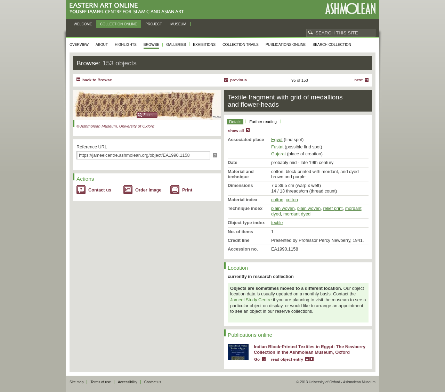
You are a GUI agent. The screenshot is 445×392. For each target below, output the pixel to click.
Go (257, 359)
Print (187, 190)
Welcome (83, 24)
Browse (152, 45)
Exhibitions (204, 45)
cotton (277, 199)
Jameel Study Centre (251, 299)
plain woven (283, 208)
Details (235, 122)
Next (358, 80)
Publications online (286, 45)
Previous (238, 80)
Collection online (118, 24)
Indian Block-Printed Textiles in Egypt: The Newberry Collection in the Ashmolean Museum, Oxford (309, 349)
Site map (76, 382)
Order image (148, 190)
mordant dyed (296, 214)
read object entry (287, 359)
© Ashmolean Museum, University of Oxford (115, 126)
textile (277, 222)
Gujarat (278, 153)
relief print (332, 208)
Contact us (99, 190)
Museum (178, 24)
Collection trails (240, 45)
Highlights (126, 45)
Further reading (263, 122)
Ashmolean (350, 8)
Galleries (176, 45)
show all (236, 131)
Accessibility (127, 382)
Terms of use (100, 382)
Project (153, 24)
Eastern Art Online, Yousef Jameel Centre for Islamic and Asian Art (128, 8)
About (102, 45)
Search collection (332, 45)
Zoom (148, 115)
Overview (79, 45)
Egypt (277, 139)
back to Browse (97, 80)
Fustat (277, 146)
